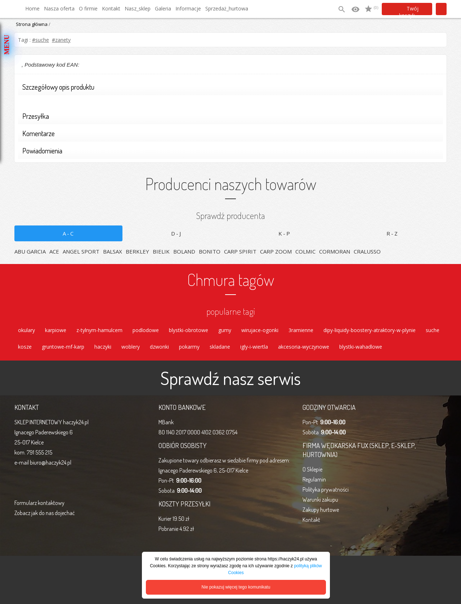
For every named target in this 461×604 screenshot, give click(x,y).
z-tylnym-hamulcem (99, 330)
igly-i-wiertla (254, 346)
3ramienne (300, 330)
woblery (130, 346)
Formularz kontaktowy (39, 502)
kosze (25, 346)
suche (432, 330)
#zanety (61, 39)
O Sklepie (312, 469)
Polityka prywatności (326, 489)
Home (32, 8)
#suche (40, 39)
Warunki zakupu (320, 499)
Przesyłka (228, 116)
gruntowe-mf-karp (63, 346)
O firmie (88, 8)
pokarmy (189, 346)
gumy (224, 330)
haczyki (102, 346)
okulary (26, 330)
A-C (69, 233)
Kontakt (111, 8)
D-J (176, 233)
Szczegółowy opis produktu (228, 87)
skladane (220, 346)
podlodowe (146, 330)
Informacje (188, 8)
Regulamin (314, 479)
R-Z (392, 233)
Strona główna (32, 24)
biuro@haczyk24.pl (50, 462)
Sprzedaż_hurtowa (226, 8)
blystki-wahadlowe (360, 346)
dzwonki (159, 346)
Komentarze (228, 134)
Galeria (163, 8)
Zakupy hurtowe (321, 509)
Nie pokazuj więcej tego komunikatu (236, 587)
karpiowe (55, 330)
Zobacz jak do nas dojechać (44, 512)
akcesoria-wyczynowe (303, 346)
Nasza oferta (59, 8)
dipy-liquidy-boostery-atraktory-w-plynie (369, 330)
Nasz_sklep (138, 8)
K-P (284, 233)
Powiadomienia (228, 151)
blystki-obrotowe (188, 330)
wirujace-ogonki (259, 330)
